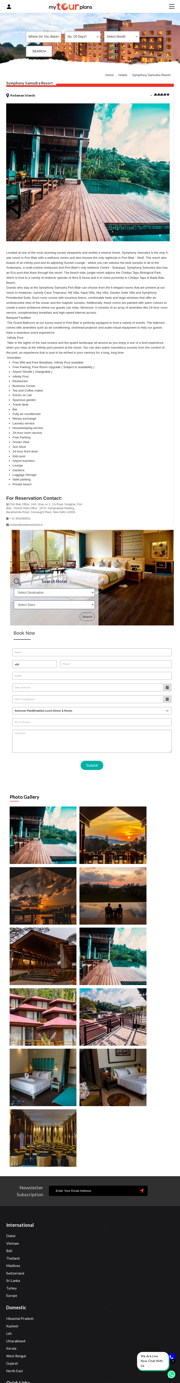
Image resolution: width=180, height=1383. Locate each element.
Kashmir (12, 1204)
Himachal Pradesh (20, 1197)
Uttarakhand (15, 1219)
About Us (13, 1280)
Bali (9, 1129)
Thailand (13, 1137)
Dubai (10, 1114)
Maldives (13, 1144)
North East (14, 1249)
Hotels (122, 74)
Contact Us (14, 1295)
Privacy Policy (17, 1310)
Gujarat (12, 1242)
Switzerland (15, 1152)
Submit (92, 765)
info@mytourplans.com (32, 1352)
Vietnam (12, 1122)
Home (109, 74)
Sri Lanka (13, 1159)
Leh (9, 1212)
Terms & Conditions (21, 1302)
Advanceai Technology (154, 1378)
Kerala (11, 1227)
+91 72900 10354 (59, 1344)
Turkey (11, 1166)
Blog (10, 1287)
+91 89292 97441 (27, 1344)
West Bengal (16, 1234)
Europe (11, 1174)
